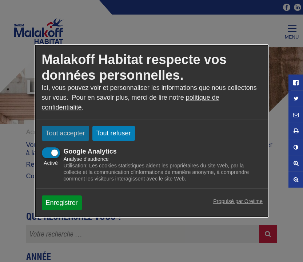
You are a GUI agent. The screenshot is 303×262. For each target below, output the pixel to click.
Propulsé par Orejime (238, 201)
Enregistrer (62, 202)
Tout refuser (113, 133)
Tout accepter (65, 133)
